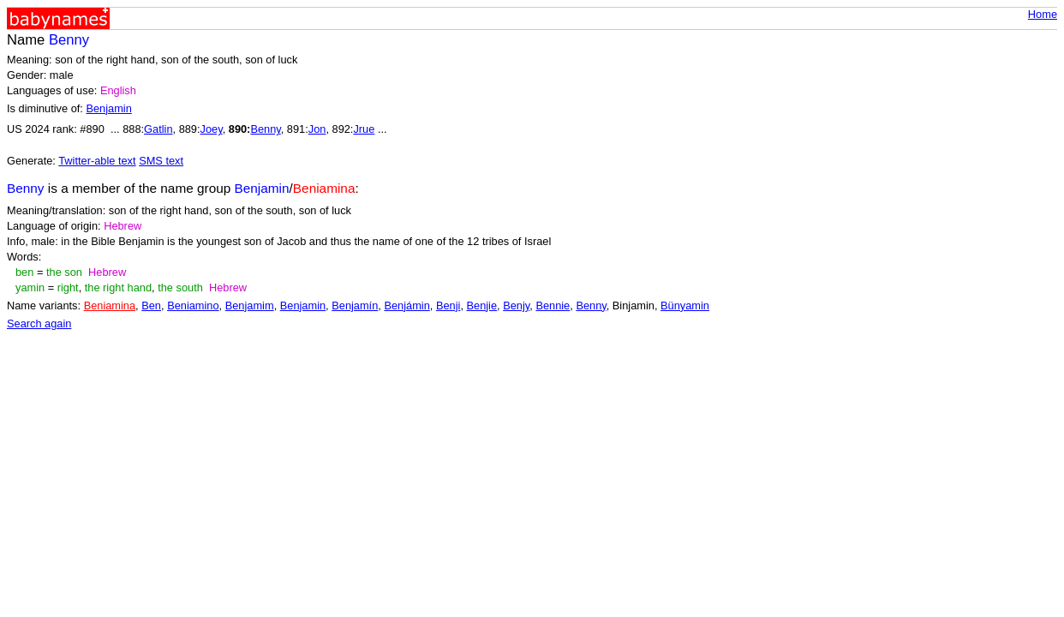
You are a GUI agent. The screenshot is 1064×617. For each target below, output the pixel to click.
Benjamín (355, 305)
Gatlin (158, 129)
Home (1042, 14)
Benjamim (249, 305)
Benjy (516, 305)
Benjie (482, 305)
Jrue (363, 129)
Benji (448, 305)
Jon (317, 129)
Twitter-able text (96, 160)
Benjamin (108, 108)
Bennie (552, 305)
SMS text (161, 160)
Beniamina (109, 305)
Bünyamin (685, 305)
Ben (151, 305)
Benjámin (406, 305)
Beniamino (192, 305)
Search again (39, 323)
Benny (265, 129)
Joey (211, 129)
